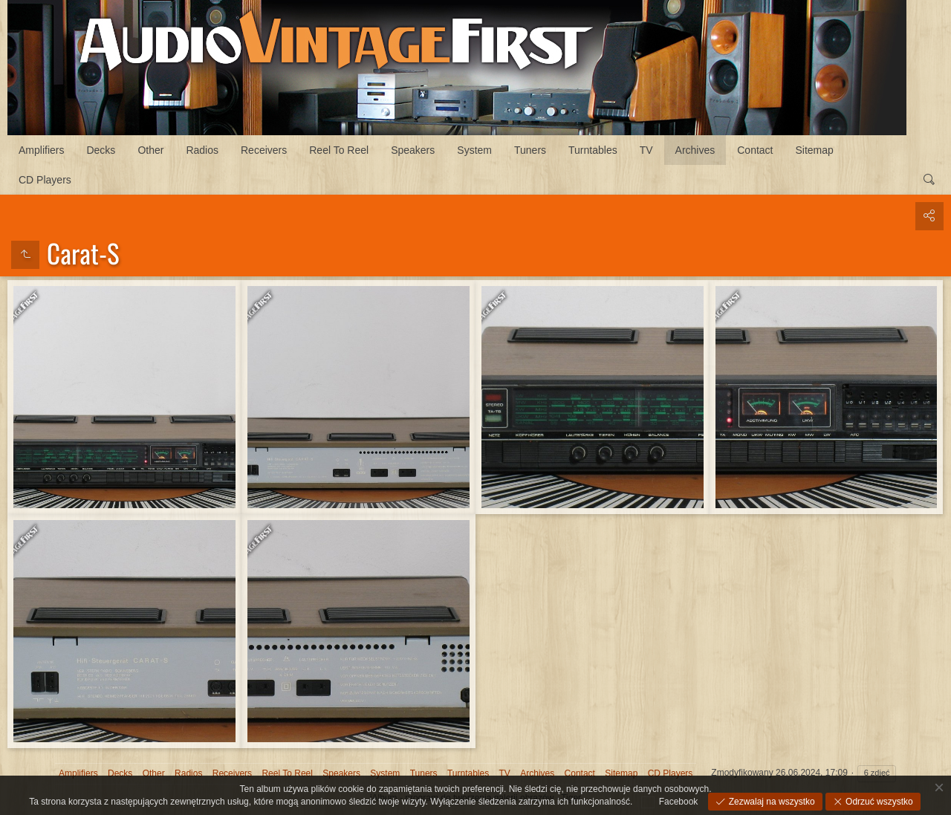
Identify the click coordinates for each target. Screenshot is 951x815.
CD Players (45, 180)
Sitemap (815, 150)
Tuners (530, 150)
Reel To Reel (339, 150)
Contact (755, 150)
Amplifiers (41, 150)
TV (646, 150)
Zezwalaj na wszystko (770, 801)
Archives (695, 150)
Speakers (413, 150)
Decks (100, 150)
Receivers (264, 150)
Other (150, 150)
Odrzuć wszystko (878, 801)
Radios (202, 150)
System (474, 150)
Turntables (592, 150)
